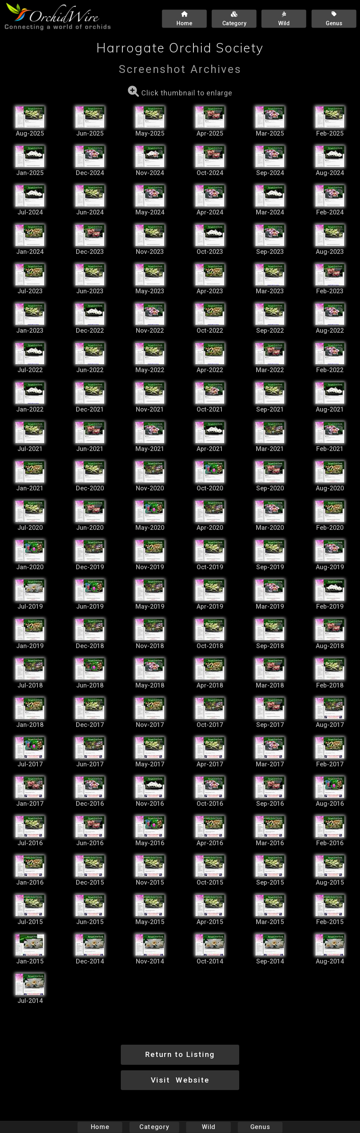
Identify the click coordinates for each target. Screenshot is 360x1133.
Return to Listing (180, 1054)
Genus (260, 1127)
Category (154, 1127)
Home (100, 1127)
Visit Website (180, 1080)
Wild (208, 1127)
